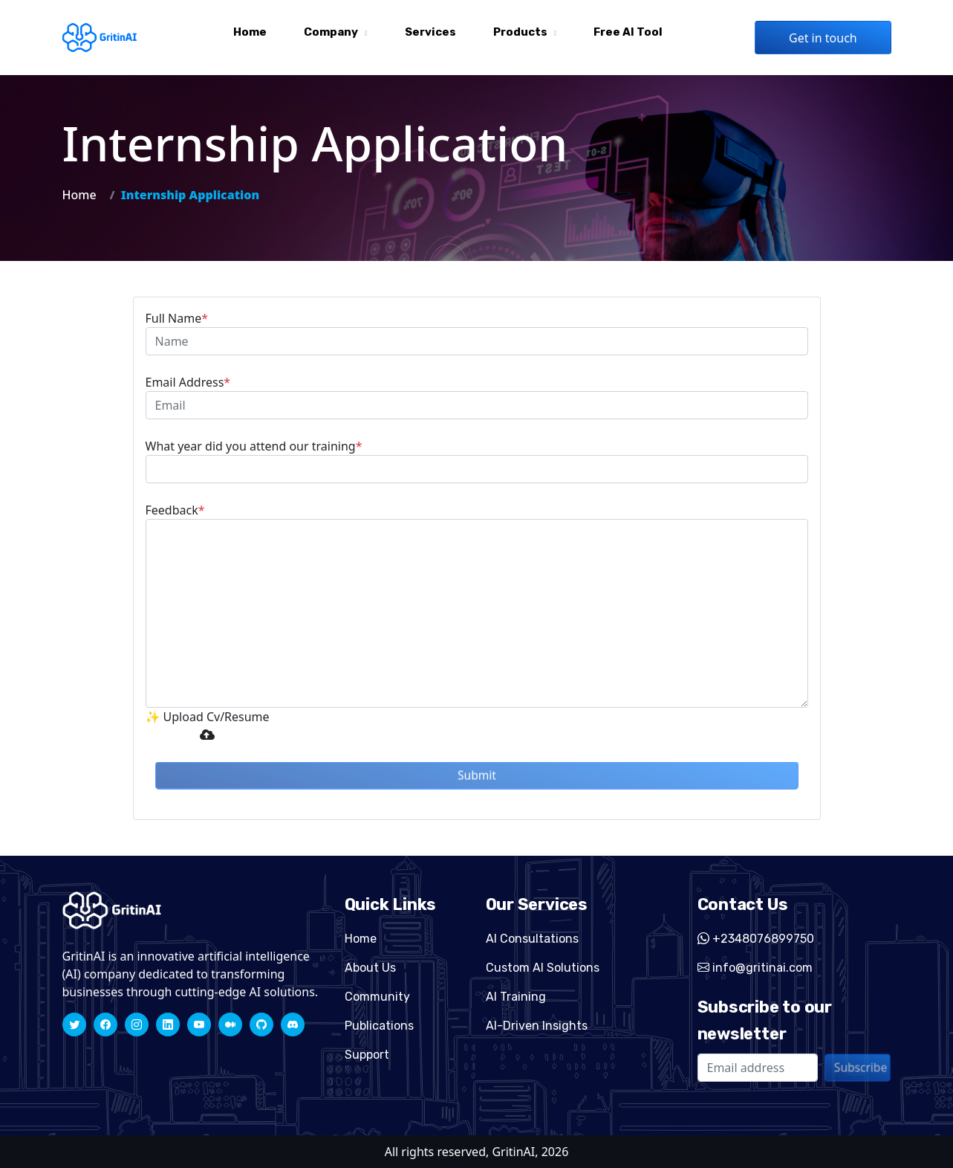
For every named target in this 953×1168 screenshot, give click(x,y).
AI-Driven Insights (537, 1026)
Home (250, 32)
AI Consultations (532, 939)
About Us (370, 968)
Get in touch (823, 38)
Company (331, 32)
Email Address (188, 382)
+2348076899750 (755, 939)
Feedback (175, 510)
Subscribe (860, 1067)
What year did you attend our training (254, 446)
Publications (379, 1026)
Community (377, 997)
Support (367, 1055)
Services (430, 32)
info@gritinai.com (755, 968)
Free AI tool (628, 32)
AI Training (516, 997)
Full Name (177, 318)
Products (520, 32)
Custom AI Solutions (542, 968)
